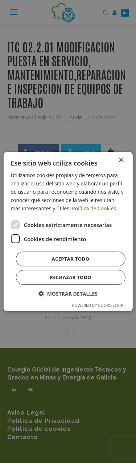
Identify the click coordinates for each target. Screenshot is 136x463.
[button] (68, 293)
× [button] (121, 160)
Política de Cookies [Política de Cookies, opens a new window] (94, 208)
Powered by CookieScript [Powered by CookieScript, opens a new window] (98, 305)
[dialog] (67, 232)
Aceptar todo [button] (71, 259)
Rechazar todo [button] (70, 277)
